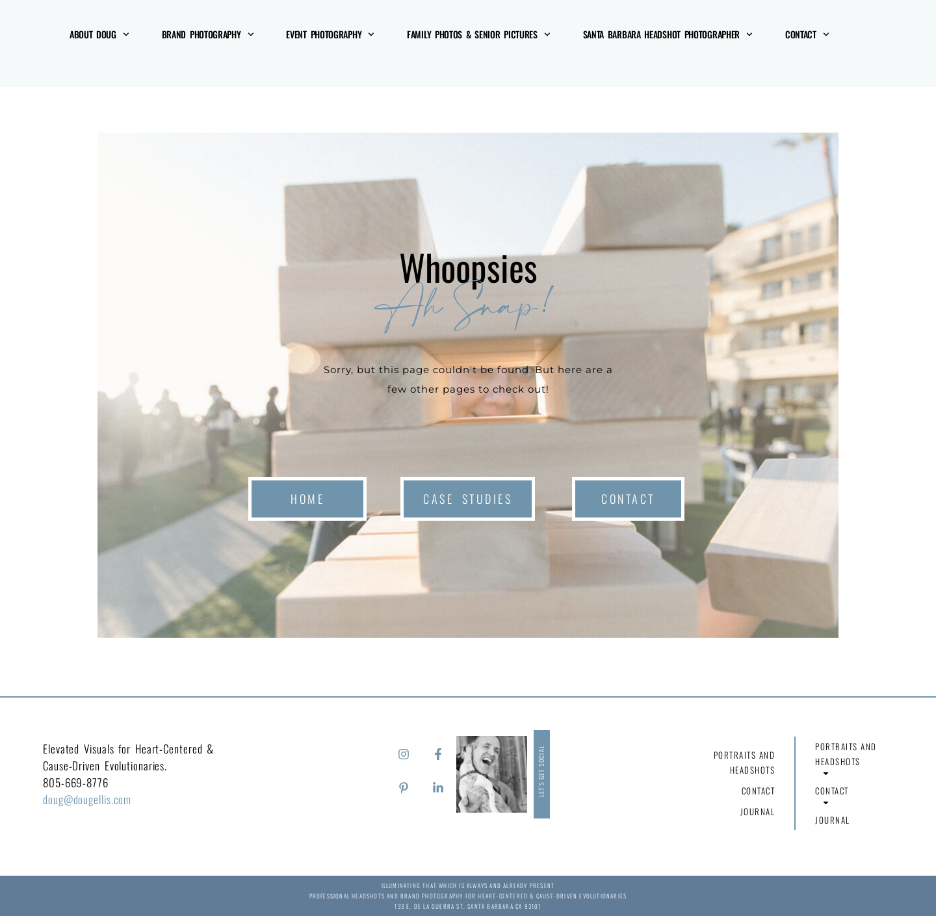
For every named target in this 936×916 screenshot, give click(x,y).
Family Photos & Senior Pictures (479, 34)
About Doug (99, 34)
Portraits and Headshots (743, 764)
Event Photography (330, 34)
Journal (757, 811)
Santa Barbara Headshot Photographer (668, 34)
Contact (807, 34)
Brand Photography (208, 34)
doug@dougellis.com (87, 799)
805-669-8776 (76, 782)
